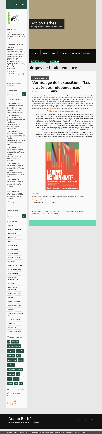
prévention (19, 351)
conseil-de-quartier (14, 346)
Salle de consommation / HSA (16, 314)
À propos (54, 61)
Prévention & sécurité (15, 301)
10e (16, 383)
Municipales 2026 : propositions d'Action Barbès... (16, 119)
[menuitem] (34, 52)
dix (53, 54)
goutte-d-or (12, 360)
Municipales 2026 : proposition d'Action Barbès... (15, 168)
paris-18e (11, 374)
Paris (18, 355)
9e (9, 341)
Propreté (11, 309)
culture (20, 360)
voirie (10, 379)
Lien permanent (37, 211)
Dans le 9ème (12, 245)
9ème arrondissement (15, 369)
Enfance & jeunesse (14, 269)
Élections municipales (15, 265)
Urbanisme (12, 327)
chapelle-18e (45, 213)
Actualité (11, 225)
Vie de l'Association (14, 331)
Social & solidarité (14, 319)
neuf (45, 54)
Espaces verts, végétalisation (13, 278)
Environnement (13, 273)
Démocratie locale (14, 257)
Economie (11, 261)
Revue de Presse (38, 61)
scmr (21, 383)
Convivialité (12, 237)
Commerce (12, 233)
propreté (11, 351)
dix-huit (63, 54)
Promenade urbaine (14, 305)
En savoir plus (82, 432)
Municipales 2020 (14, 293)
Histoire (11, 283)
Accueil (34, 54)
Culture (10, 241)
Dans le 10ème (13, 249)
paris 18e (15, 341)
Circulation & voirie (14, 229)
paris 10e (11, 365)
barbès (16, 379)
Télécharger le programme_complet (62, 111)
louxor (10, 383)
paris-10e (11, 355)
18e (18, 374)
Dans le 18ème (13, 253)
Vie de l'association (81, 54)
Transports (12, 323)
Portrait (11, 297)
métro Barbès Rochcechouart (13, 288)
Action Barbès (43, 23)
